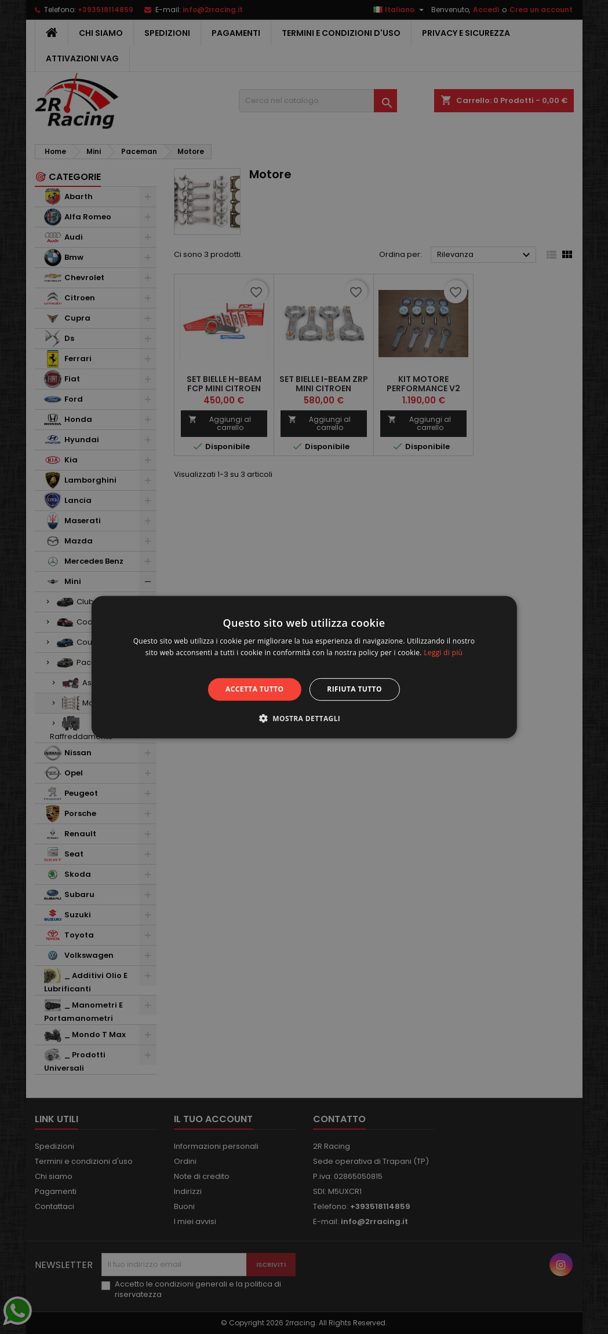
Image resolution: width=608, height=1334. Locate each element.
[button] (304, 718)
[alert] (304, 667)
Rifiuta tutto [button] (354, 689)
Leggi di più (443, 652)
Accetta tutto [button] (254, 689)
